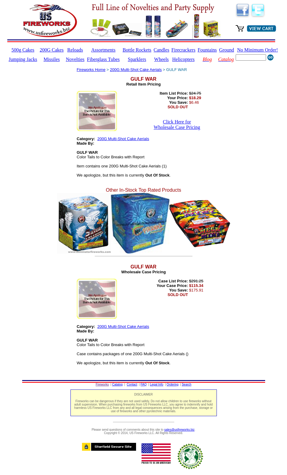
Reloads (75, 49)
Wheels (161, 59)
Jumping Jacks (23, 59)
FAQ (144, 384)
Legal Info (156, 384)
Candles (161, 49)
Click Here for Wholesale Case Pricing (177, 124)
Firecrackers (183, 49)
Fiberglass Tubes (103, 59)
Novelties (75, 59)
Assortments (103, 49)
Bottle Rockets (137, 49)
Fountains (207, 49)
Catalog (117, 384)
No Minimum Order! (257, 49)
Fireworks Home (91, 69)
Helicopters (183, 59)
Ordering (173, 384)
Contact (132, 384)
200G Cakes (52, 49)
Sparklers (137, 59)
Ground (226, 49)
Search (186, 384)
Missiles (51, 59)
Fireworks (102, 384)
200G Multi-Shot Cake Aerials (136, 69)
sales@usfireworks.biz (179, 429)
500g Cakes (23, 49)
